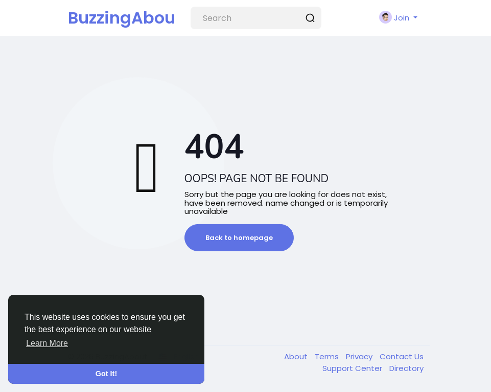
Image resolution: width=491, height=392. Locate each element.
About (297, 356)
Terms (328, 356)
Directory (406, 368)
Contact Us (402, 356)
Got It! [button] (106, 373)
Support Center (353, 368)
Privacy (360, 356)
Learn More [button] (47, 343)
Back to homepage (239, 238)
